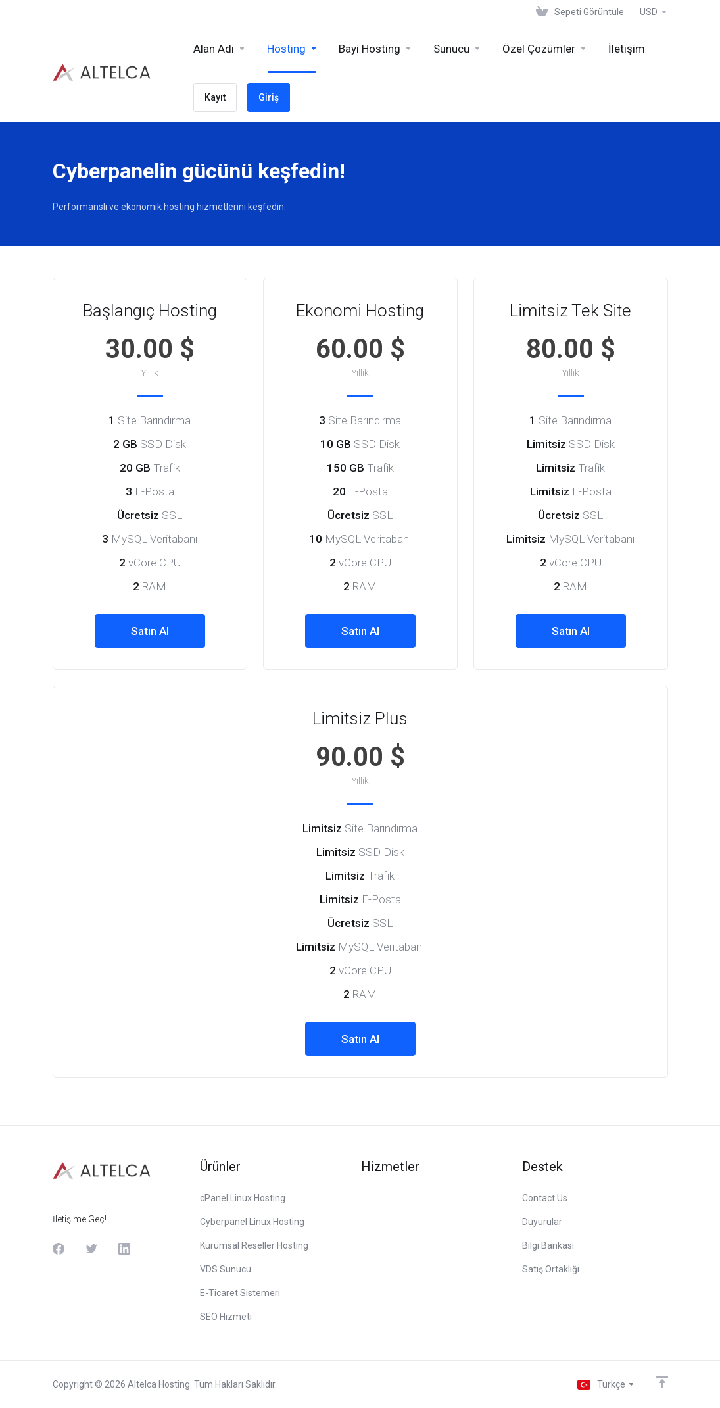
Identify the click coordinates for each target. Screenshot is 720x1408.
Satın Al (150, 631)
